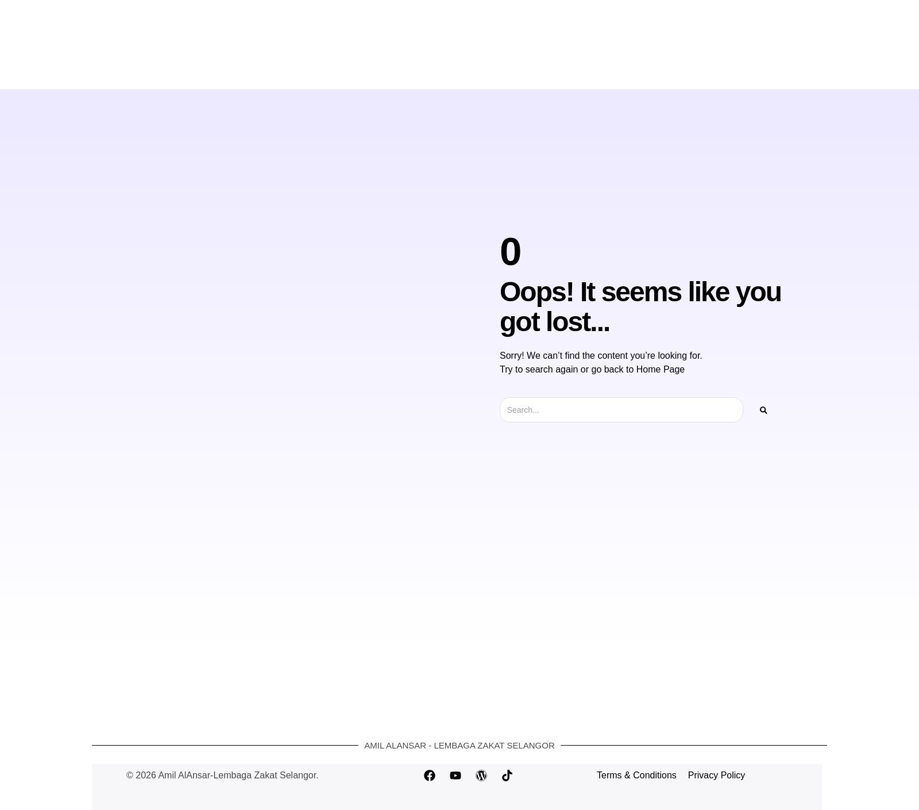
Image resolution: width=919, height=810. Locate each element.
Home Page (660, 369)
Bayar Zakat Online (446, 67)
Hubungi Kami (532, 67)
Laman (374, 67)
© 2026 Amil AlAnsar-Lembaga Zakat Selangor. (222, 775)
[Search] (763, 410)
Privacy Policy (717, 775)
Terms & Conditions (637, 775)
